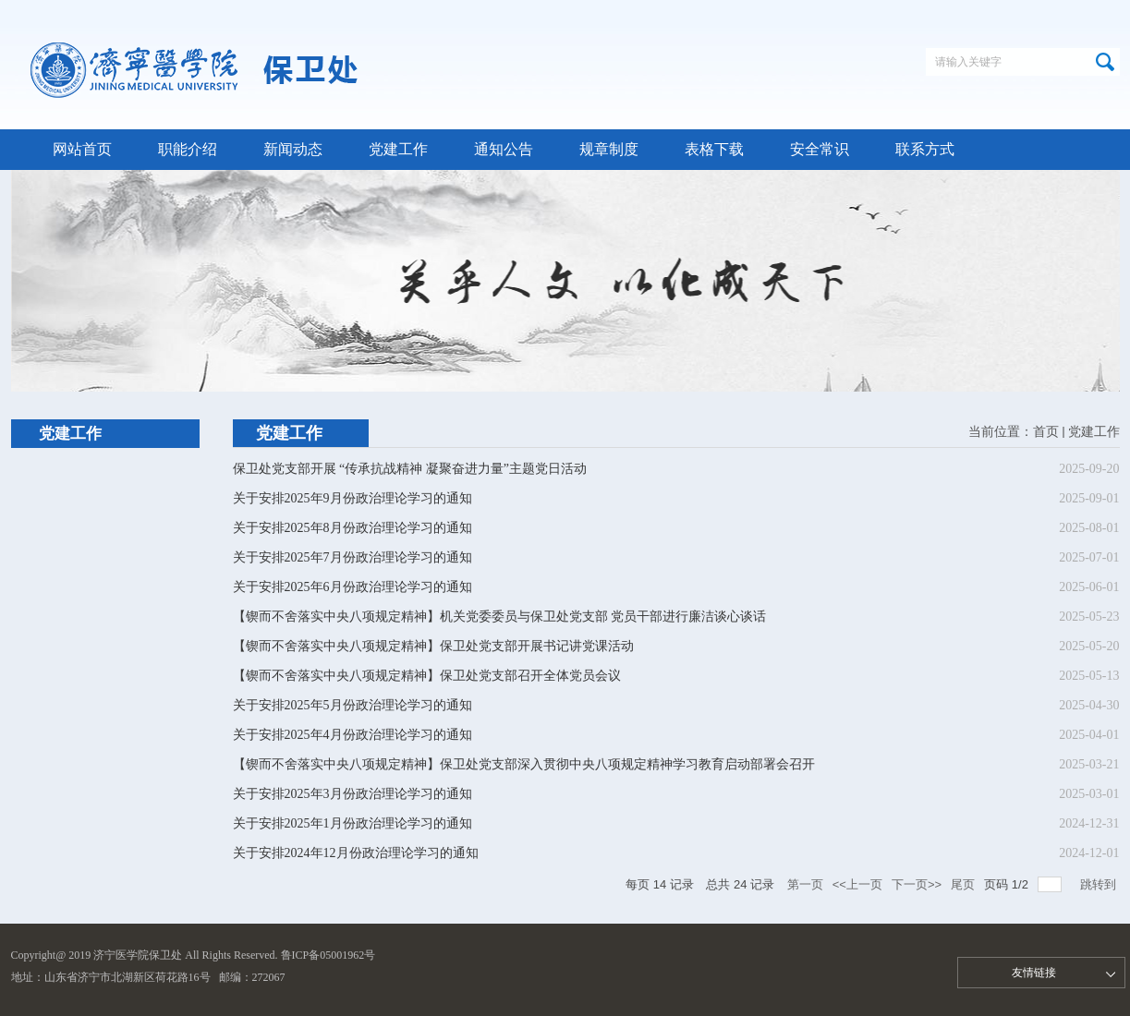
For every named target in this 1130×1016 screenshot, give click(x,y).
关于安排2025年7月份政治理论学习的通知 (352, 557)
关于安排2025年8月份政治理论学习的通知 (352, 528)
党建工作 (1094, 432)
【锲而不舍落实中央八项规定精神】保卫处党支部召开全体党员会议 (427, 676)
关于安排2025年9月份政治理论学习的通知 (352, 498)
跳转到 (1100, 884)
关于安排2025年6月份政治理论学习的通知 (352, 587)
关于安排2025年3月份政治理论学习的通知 (352, 794)
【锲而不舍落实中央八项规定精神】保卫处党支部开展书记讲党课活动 (433, 646)
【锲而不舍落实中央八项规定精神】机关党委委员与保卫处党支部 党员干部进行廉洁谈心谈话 (500, 616)
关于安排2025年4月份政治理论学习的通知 (352, 735)
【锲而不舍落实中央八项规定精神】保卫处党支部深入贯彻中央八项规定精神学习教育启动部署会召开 (524, 764)
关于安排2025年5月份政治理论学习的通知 (352, 705)
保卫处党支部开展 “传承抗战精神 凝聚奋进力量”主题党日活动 (410, 469)
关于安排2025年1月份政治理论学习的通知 (352, 823)
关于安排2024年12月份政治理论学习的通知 (356, 853)
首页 (1046, 432)
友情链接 (1034, 972)
